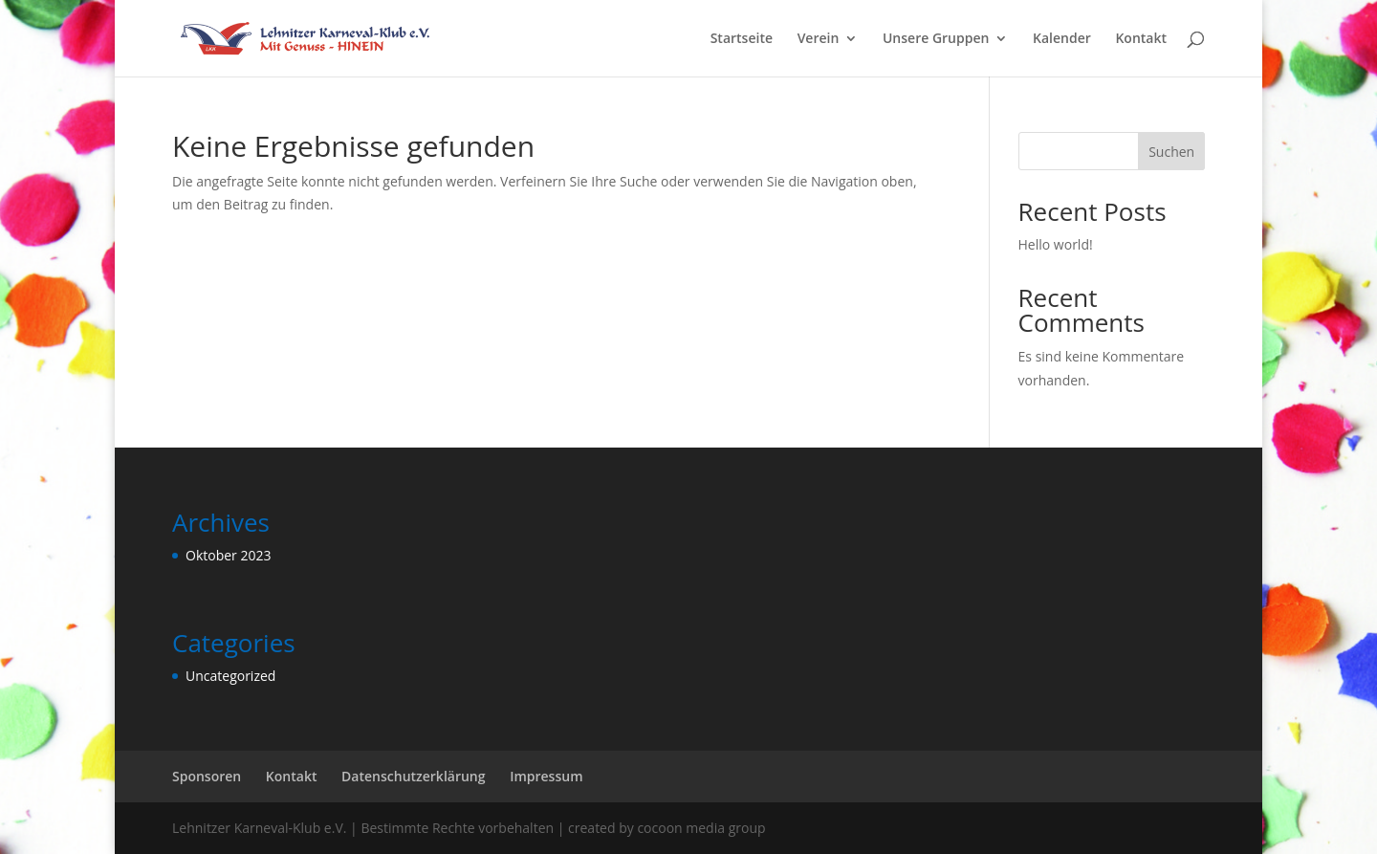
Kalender (1062, 39)
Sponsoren (206, 776)
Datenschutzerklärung (413, 776)
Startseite (741, 39)
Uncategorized (230, 676)
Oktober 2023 (228, 555)
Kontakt (1141, 39)
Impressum (546, 776)
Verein (819, 39)
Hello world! (1055, 244)
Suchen (1171, 151)
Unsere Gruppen (936, 39)
